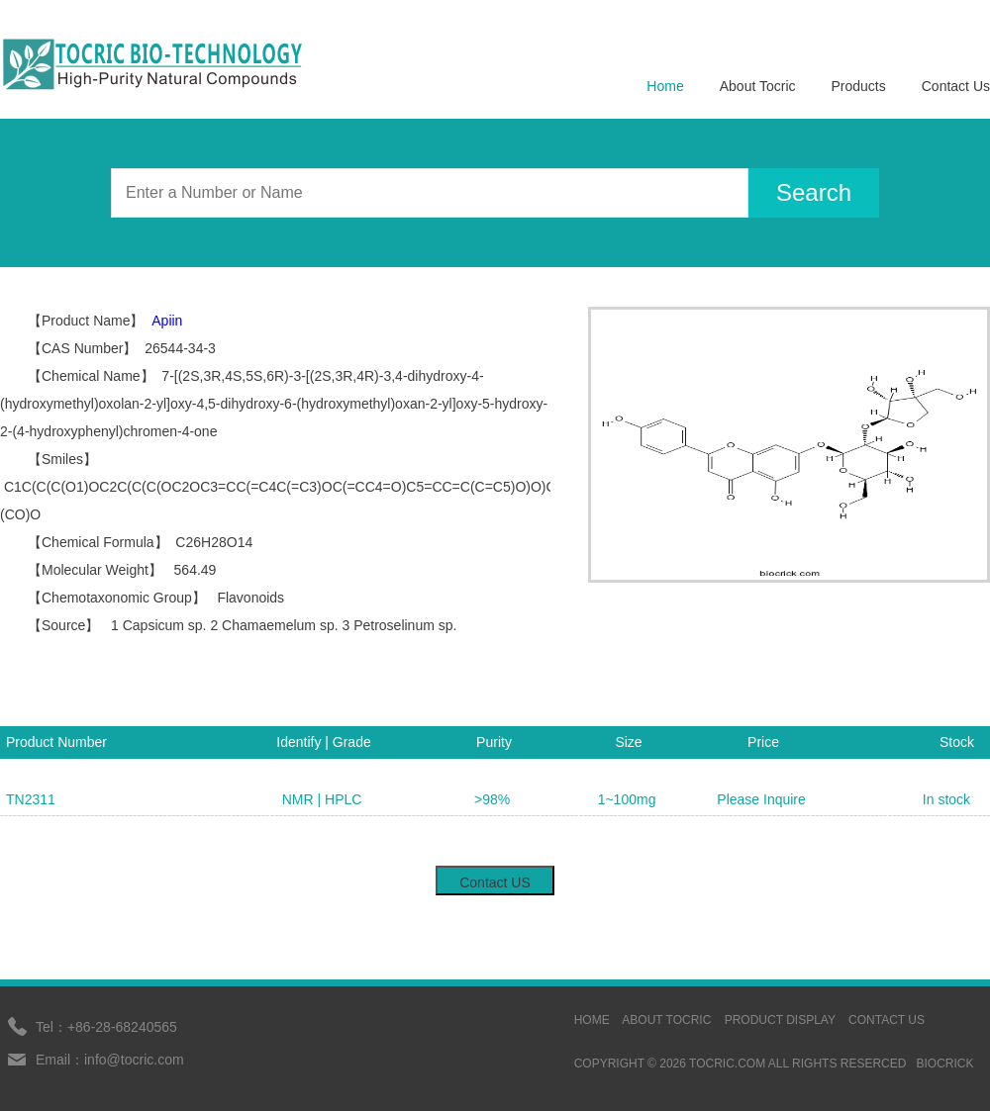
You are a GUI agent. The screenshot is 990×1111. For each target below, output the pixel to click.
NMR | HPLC (322, 799)
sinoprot (959, 1020)
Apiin (166, 320)
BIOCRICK (944, 1063)
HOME (592, 1020)
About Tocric (758, 86)
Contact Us (956, 86)
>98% (492, 799)
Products (859, 86)
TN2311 (30, 799)
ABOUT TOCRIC (666, 1020)
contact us (886, 1020)
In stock (946, 799)
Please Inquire (761, 799)
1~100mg (627, 799)
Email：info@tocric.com (110, 1059)
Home (664, 86)
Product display (780, 1020)
